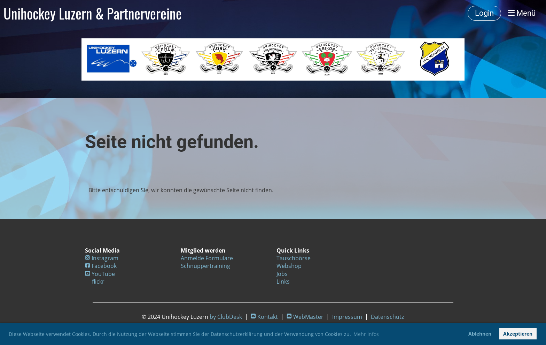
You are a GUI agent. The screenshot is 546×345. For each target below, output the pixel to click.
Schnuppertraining (205, 266)
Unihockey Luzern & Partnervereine (92, 13)
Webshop (289, 266)
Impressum (347, 317)
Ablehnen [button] (479, 333)
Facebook (104, 266)
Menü (522, 13)
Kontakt (267, 317)
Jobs (282, 274)
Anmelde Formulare (207, 258)
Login (484, 13)
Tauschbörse (293, 258)
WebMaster (308, 317)
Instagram (105, 258)
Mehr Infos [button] (366, 334)
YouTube (103, 274)
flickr (98, 281)
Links (283, 281)
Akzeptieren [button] (517, 333)
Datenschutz (387, 317)
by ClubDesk (226, 317)
